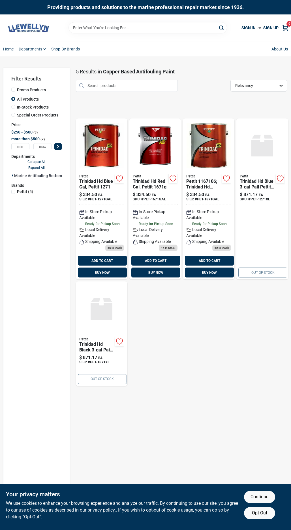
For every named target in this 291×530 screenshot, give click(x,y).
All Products (28, 99)
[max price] (42, 146)
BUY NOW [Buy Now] (102, 273)
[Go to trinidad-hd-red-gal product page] (155, 199)
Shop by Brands (65, 49)
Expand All (36, 168)
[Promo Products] (13, 90)
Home (8, 49)
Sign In (248, 28)
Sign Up (271, 28)
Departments (30, 49)
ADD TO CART (102, 261)
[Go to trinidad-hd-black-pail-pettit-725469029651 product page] (101, 333)
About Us (279, 49)
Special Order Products (37, 115)
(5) (25, 191)
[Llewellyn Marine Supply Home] (28, 27)
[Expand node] (12, 175)
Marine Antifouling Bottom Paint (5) (46, 175)
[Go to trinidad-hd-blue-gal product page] (101, 199)
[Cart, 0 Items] (285, 28)
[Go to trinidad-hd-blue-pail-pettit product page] (262, 199)
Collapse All (36, 162)
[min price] (20, 146)
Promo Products (31, 89)
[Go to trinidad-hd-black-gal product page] (208, 199)
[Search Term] (148, 27)
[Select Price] (58, 146)
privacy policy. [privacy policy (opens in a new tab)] (101, 510)
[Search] (222, 27)
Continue (259, 496)
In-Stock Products (33, 107)
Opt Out (259, 513)
